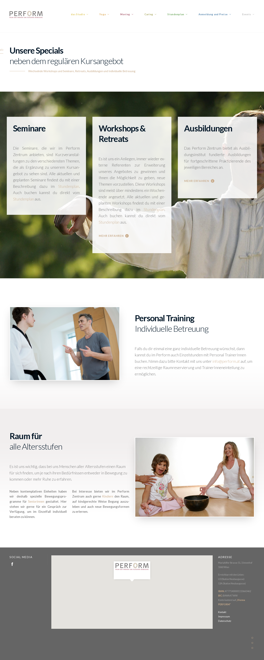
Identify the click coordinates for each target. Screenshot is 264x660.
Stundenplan (175, 14)
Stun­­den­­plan (68, 186)
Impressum (224, 616)
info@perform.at (226, 361)
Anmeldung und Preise (213, 14)
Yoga (102, 14)
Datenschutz (224, 620)
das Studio (78, 14)
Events (246, 14)
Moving (125, 14)
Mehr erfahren (196, 180)
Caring (148, 14)
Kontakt (222, 612)
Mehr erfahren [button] (111, 235)
